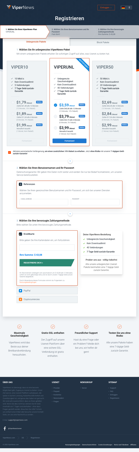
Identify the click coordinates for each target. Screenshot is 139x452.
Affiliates (133, 448)
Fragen (56, 405)
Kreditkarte (29, 237)
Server (84, 392)
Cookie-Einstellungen (105, 448)
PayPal (27, 294)
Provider (56, 392)
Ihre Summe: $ (111, 35)
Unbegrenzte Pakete (36, 45)
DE (23, 442)
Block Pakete (103, 46)
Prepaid (56, 395)
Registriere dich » (36, 266)
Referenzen (29, 188)
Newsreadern (58, 402)
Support (113, 392)
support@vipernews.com (18, 424)
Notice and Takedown (121, 448)
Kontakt (40, 416)
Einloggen (104, 9)
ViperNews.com (9, 442)
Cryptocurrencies (32, 303)
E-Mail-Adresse (26, 202)
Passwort (75, 202)
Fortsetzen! (27, 145)
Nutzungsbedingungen (28, 286)
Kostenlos (57, 398)
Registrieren (114, 402)
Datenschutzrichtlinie (89, 448)
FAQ (111, 395)
